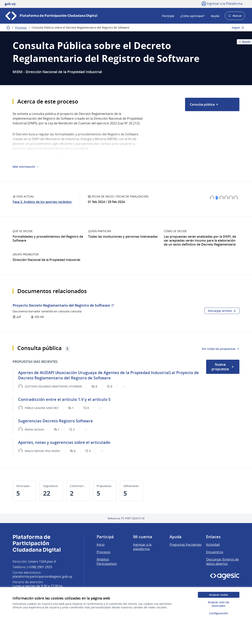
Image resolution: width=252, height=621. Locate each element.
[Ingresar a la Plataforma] (222, 3)
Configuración (218, 613)
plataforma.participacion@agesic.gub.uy (42, 576)
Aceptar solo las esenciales (218, 604)
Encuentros (214, 552)
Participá (168, 16)
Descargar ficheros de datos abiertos (222, 561)
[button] (26, 167)
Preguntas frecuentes (186, 544)
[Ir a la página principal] (51, 16)
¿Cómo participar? (192, 16)
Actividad (213, 544)
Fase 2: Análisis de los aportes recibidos (42, 202)
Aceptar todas (218, 595)
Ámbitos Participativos (107, 561)
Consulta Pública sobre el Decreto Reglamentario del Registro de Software (80, 27)
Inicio (101, 544)
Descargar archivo (222, 311)
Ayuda (215, 16)
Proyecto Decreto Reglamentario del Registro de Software (64, 305)
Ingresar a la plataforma (142, 546)
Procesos (21, 27)
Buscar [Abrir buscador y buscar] (235, 17)
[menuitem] (212, 104)
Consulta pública (204, 104)
